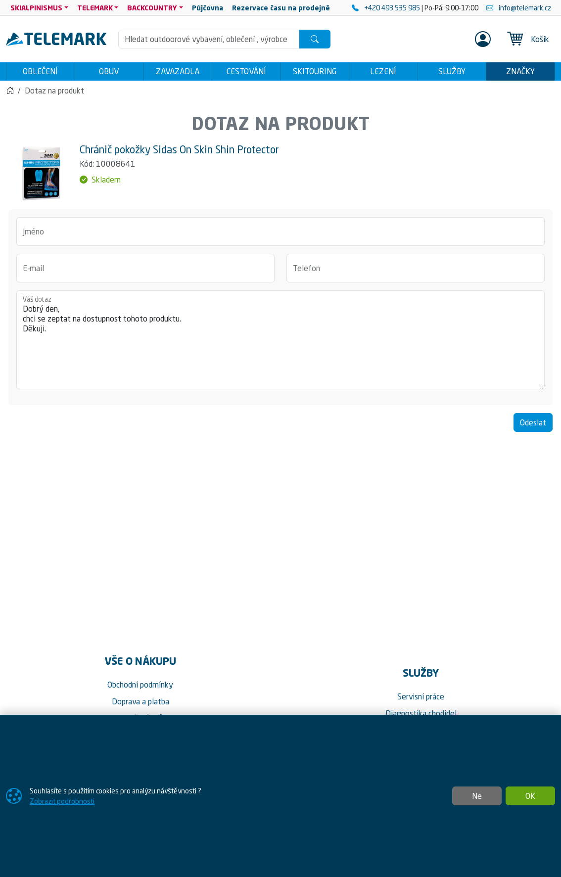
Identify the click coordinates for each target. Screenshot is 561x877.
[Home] (10, 93)
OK (530, 796)
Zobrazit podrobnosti (62, 801)
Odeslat (533, 425)
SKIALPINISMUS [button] (36, 7)
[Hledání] (209, 39)
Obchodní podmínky (140, 687)
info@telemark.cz (518, 7)
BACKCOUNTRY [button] (152, 7)
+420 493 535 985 (386, 7)
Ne (477, 796)
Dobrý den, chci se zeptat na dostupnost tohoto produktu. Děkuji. (280, 342)
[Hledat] (314, 39)
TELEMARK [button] (95, 7)
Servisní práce (420, 699)
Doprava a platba (140, 704)
